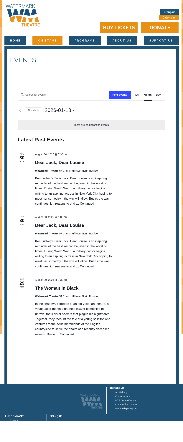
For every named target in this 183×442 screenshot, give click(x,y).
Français (169, 12)
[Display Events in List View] (137, 95)
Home (15, 40)
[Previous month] (20, 110)
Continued (87, 203)
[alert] (91, 125)
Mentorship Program (126, 408)
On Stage (47, 40)
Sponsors (15, 424)
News (13, 432)
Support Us (161, 40)
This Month (33, 110)
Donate (160, 27)
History (14, 420)
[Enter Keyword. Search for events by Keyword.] (63, 95)
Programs (85, 40)
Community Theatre (126, 404)
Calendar (168, 17)
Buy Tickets (119, 27)
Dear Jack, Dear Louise (59, 162)
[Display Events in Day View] (158, 95)
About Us (122, 40)
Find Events (119, 94)
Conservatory (122, 396)
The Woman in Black (56, 288)
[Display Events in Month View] (148, 95)
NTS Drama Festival (126, 400)
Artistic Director (18, 428)
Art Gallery (121, 392)
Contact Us (16, 436)
